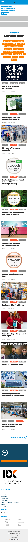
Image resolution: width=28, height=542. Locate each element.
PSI (24, 54)
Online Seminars (9, 51)
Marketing (21, 43)
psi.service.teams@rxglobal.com (14, 533)
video (21, 57)
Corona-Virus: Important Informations (10, 502)
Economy (6, 43)
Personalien (19, 51)
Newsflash (8, 49)
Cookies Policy (4, 498)
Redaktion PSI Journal (6, 91)
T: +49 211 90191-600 (14, 535)
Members (8, 46)
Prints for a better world (12, 365)
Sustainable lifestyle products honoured (11, 244)
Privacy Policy (4, 494)
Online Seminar (18, 49)
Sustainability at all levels (13, 305)
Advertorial (19, 41)
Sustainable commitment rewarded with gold (13, 213)
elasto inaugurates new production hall (12, 425)
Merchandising (17, 46)
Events (13, 43)
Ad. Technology (9, 41)
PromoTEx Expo (6, 54)
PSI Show (3, 504)
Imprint (2, 492)
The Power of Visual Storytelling (10, 87)
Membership (4, 496)
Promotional (17, 54)
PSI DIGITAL (7, 57)
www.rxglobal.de (14, 537)
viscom (14, 59)
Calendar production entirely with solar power (13, 394)
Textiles (15, 57)
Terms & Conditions (5, 506)
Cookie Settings (4, 500)
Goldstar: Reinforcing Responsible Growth (11, 118)
